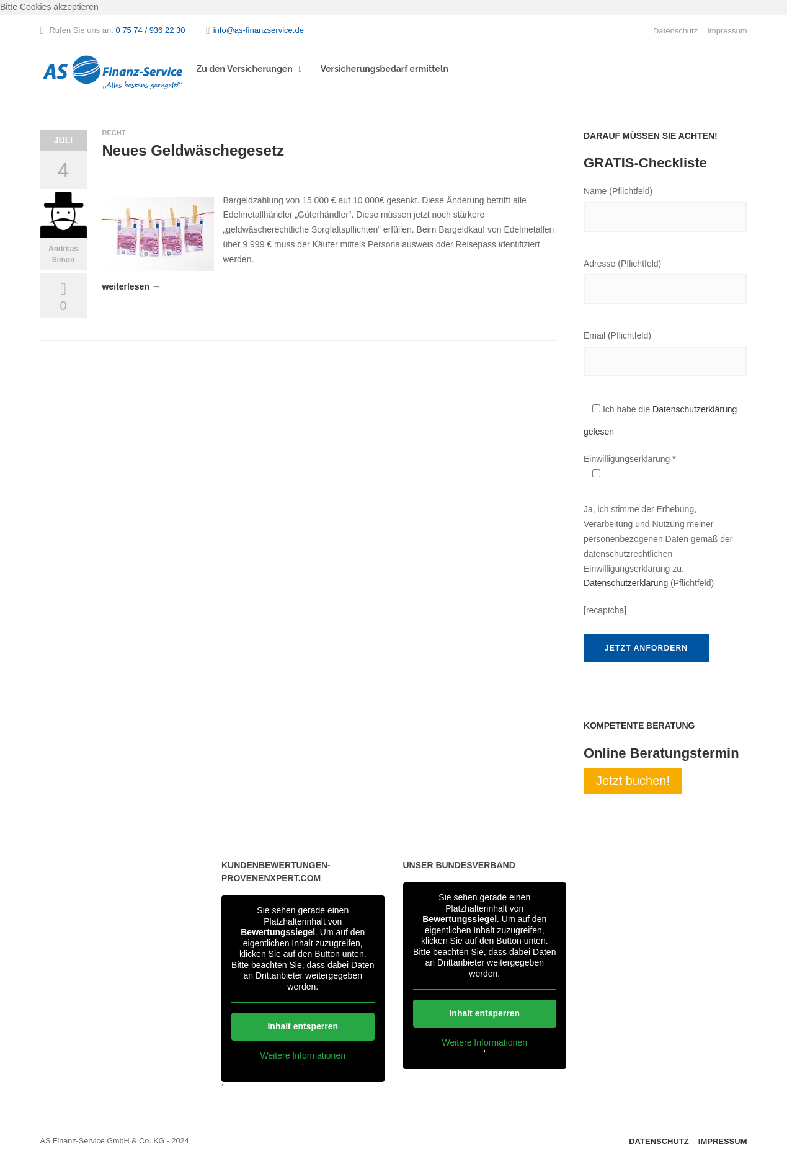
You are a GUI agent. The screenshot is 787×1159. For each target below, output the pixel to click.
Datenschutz (675, 30)
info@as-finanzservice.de (258, 30)
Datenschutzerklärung (626, 583)
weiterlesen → (131, 286)
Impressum (727, 30)
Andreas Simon (63, 254)
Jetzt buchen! (633, 781)
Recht (114, 132)
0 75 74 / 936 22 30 (150, 30)
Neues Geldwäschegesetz (193, 150)
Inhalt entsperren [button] (302, 1026)
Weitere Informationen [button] (302, 1055)
